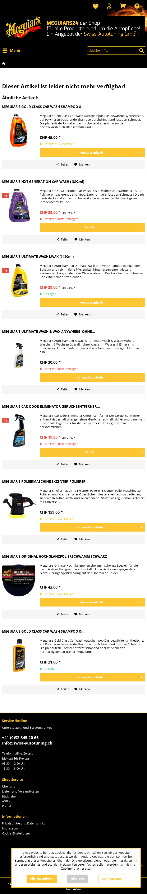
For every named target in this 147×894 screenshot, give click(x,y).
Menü (11, 50)
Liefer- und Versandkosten (20, 791)
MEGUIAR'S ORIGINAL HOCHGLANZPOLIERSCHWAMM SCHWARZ (54, 556)
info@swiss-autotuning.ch (27, 743)
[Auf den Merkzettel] (82, 164)
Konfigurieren (112, 879)
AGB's (6, 801)
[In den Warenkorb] (92, 152)
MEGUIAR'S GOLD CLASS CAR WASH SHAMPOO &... (43, 107)
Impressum (10, 828)
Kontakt (7, 806)
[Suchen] (141, 50)
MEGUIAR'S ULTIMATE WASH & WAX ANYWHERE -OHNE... (48, 331)
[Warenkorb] (123, 6)
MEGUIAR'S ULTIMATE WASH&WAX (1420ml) (38, 257)
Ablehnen (78, 878)
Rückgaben (10, 796)
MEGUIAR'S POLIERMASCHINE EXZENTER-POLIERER (44, 481)
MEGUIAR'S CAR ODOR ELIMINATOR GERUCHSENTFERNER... (51, 406)
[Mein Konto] (109, 6)
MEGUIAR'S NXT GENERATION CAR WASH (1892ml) (43, 182)
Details (113, 226)
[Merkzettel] (95, 6)
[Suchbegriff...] (116, 50)
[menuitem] (95, 6)
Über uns (8, 786)
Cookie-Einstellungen (17, 833)
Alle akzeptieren (42, 878)
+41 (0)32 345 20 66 (20, 737)
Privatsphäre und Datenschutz (23, 823)
